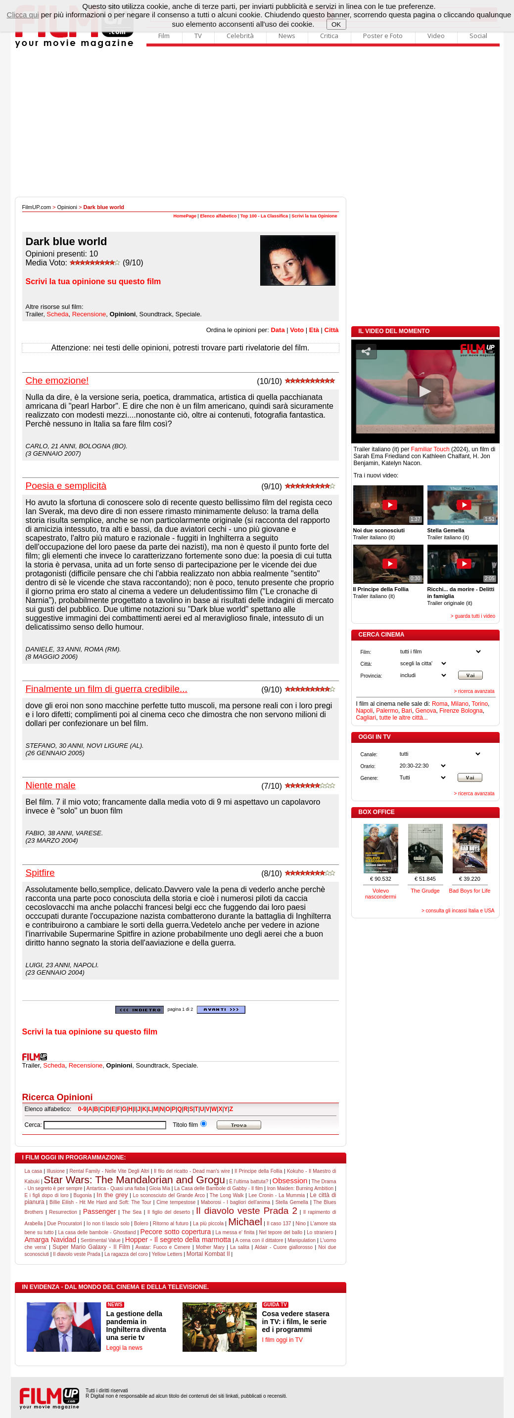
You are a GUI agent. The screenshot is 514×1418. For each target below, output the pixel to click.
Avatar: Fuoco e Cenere (163, 1247)
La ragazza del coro (126, 1254)
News (287, 35)
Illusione (56, 1171)
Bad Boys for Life (470, 891)
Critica (329, 35)
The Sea (131, 1212)
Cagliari (366, 717)
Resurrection (63, 1212)
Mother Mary (210, 1247)
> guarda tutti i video (473, 616)
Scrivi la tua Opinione (314, 216)
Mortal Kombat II (208, 1253)
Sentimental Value (101, 1240)
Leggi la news (124, 1347)
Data (277, 330)
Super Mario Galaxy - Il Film (91, 1247)
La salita (239, 1247)
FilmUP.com (36, 207)
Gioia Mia (159, 1188)
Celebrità (240, 35)
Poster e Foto (383, 35)
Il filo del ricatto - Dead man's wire (192, 1171)
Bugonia (83, 1195)
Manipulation (301, 1240)
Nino (301, 1223)
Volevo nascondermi (380, 894)
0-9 (82, 1109)
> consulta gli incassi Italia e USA (458, 910)
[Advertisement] (257, 122)
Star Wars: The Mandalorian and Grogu (134, 1179)
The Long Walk (227, 1195)
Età (314, 330)
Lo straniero (320, 1232)
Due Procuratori (64, 1223)
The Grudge (425, 891)
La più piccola (208, 1223)
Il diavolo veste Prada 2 (246, 1210)
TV (198, 35)
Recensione (89, 314)
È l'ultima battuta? (248, 1181)
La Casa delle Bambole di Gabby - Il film (218, 1188)
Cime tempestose (175, 1202)
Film (164, 35)
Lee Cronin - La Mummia (277, 1195)
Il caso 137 (279, 1223)
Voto (297, 330)
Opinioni (67, 207)
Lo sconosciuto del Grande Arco (169, 1195)
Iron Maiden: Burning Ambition (300, 1188)
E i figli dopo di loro (47, 1195)
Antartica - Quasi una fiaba (115, 1188)
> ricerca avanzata (474, 691)
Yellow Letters (167, 1254)
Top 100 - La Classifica (264, 216)
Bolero (141, 1223)
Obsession (290, 1180)
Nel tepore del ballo (281, 1232)
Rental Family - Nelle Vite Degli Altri (109, 1171)
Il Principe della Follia (258, 1171)
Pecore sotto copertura (175, 1232)
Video (436, 35)
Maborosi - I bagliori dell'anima (235, 1202)
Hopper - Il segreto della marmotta (178, 1240)
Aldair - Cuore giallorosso (284, 1247)
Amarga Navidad (51, 1240)
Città (332, 330)
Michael (245, 1221)
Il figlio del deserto (168, 1212)
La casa (34, 1171)
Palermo (387, 710)
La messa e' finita (234, 1232)
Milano (459, 703)
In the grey (112, 1195)
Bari (407, 710)
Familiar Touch (430, 449)
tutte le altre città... (403, 717)
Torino (479, 703)
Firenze (449, 710)
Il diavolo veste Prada (76, 1254)
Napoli (364, 710)
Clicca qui (23, 14)
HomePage (185, 216)
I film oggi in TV (282, 1339)
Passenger (99, 1211)
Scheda (57, 314)
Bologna (472, 710)
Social (478, 35)
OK (336, 24)
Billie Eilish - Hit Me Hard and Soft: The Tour (100, 1202)
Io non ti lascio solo (108, 1223)
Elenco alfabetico (218, 216)
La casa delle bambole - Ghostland (97, 1232)
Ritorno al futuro (170, 1223)
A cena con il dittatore (259, 1240)
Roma (440, 703)
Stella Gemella (292, 1202)
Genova (426, 710)
